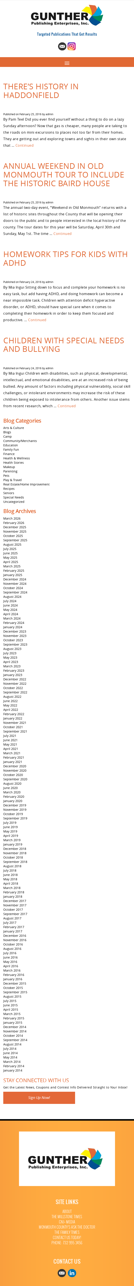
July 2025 (9, 549)
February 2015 (13, 1018)
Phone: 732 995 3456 (67, 1243)
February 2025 (13, 570)
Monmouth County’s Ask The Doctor (67, 1227)
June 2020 (10, 788)
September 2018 (15, 862)
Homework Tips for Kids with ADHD (65, 258)
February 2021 (13, 757)
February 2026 (13, 523)
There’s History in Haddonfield (41, 90)
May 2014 (10, 1057)
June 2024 (10, 605)
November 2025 (14, 531)
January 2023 (12, 675)
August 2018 (12, 866)
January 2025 (12, 575)
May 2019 (10, 831)
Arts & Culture (13, 428)
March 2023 (12, 666)
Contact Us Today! (67, 1237)
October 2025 (13, 536)
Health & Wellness (16, 458)
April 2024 (10, 614)
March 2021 (12, 753)
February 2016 (13, 975)
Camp (7, 436)
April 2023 (10, 662)
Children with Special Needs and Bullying (63, 344)
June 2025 (10, 553)
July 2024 (9, 601)
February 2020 (13, 796)
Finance (9, 454)
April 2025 (10, 562)
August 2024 (12, 597)
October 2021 (13, 727)
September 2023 (15, 644)
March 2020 (12, 792)
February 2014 (13, 1066)
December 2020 (14, 766)
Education (10, 445)
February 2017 (13, 927)
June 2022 (10, 701)
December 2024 (14, 579)
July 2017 (9, 922)
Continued (24, 145)
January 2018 (12, 896)
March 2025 (12, 566)
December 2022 (14, 679)
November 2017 (14, 905)
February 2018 (13, 892)
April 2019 (10, 836)
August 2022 (12, 697)
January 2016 (12, 979)
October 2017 (13, 909)
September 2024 (15, 592)
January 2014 (12, 1070)
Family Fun (11, 449)
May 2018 (10, 879)
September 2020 (15, 779)
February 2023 (13, 670)
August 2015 (12, 996)
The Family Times (67, 1232)
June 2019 (10, 827)
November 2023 (14, 636)
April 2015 (10, 1009)
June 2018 (10, 875)
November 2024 (14, 584)
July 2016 (9, 953)
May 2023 (10, 657)
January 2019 (12, 844)
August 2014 (12, 1044)
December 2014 (14, 1027)
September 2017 (15, 914)
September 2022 (15, 692)
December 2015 (14, 983)
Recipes (9, 489)
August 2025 (12, 544)
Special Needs (13, 497)
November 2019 (14, 809)
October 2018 (13, 857)
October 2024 (13, 588)
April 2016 (10, 966)
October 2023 (13, 640)
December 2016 (14, 936)
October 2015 (13, 988)
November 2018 (14, 853)
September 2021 (15, 731)
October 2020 (13, 775)
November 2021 (14, 723)
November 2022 (14, 683)
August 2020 (12, 783)
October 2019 (13, 814)
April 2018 (10, 883)
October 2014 (13, 1035)
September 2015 (15, 992)
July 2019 (9, 823)
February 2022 (13, 714)
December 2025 (14, 527)
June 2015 (10, 1005)
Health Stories (13, 462)
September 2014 (15, 1040)
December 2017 (14, 901)
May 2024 (10, 610)
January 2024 (12, 627)
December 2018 (14, 849)
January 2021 (12, 762)
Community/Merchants (20, 441)
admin (49, 114)
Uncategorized (13, 502)
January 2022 (12, 718)
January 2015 (12, 1022)
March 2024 (12, 618)
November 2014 (14, 1031)
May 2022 (10, 705)
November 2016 (14, 940)
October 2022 (13, 688)
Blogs (7, 432)
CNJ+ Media (67, 1222)
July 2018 (9, 870)
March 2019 (12, 840)
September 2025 (15, 540)
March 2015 (12, 1014)
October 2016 (13, 944)
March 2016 (12, 970)
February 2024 (13, 623)
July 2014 (9, 1049)
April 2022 (10, 710)
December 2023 (14, 631)
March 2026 (12, 518)
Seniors (8, 493)
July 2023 (9, 653)
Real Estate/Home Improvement (26, 484)
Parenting (10, 471)
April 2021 (10, 749)
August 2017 (12, 918)
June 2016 (10, 957)
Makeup (9, 467)
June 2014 (10, 1053)
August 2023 (12, 649)
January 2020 (12, 801)
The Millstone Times (67, 1217)
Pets (6, 476)
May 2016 (10, 962)
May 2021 (10, 744)
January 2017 (12, 931)
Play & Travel (12, 480)
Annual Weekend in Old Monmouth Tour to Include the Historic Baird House (63, 174)
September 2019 (15, 818)
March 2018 (12, 888)
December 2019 (14, 805)
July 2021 (9, 736)
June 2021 (10, 740)
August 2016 (12, 949)
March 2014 (12, 1062)
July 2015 (9, 1001)
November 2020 (14, 770)
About (67, 1211)
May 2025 (10, 557)
